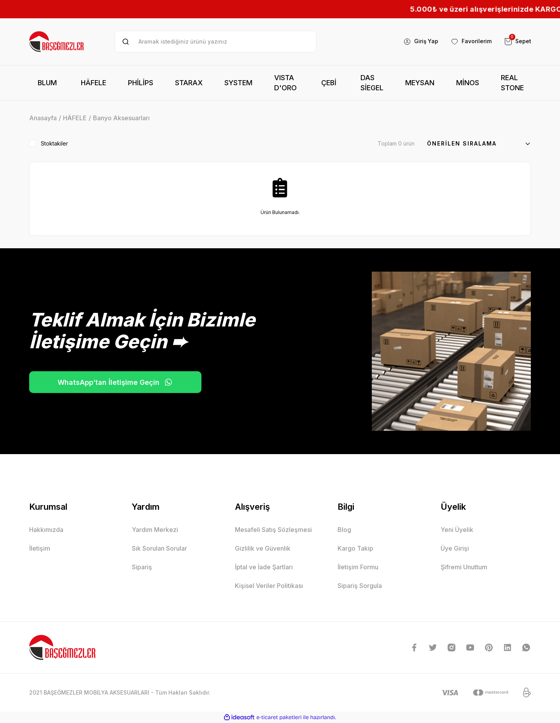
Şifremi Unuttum (464, 567)
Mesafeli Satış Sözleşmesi (273, 529)
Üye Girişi (455, 548)
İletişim (39, 548)
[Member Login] (420, 41)
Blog (344, 529)
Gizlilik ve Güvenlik (262, 548)
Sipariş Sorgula (360, 586)
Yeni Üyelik (457, 529)
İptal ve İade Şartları (264, 567)
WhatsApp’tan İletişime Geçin (108, 382)
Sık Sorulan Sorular (159, 548)
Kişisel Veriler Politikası (269, 586)
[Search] (216, 42)
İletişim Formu (358, 567)
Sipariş (142, 567)
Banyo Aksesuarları (121, 118)
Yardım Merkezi (155, 529)
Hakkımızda (46, 529)
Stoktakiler (54, 143)
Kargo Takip (355, 548)
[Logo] (57, 42)
